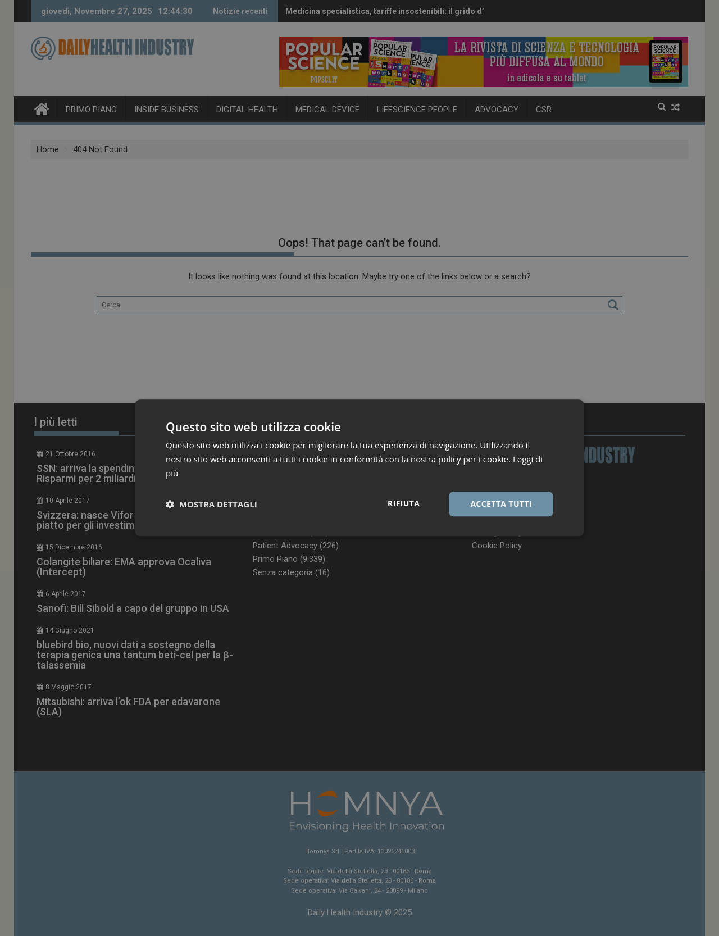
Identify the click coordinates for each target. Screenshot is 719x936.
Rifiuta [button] (404, 503)
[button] (211, 504)
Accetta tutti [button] (501, 503)
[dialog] (359, 468)
